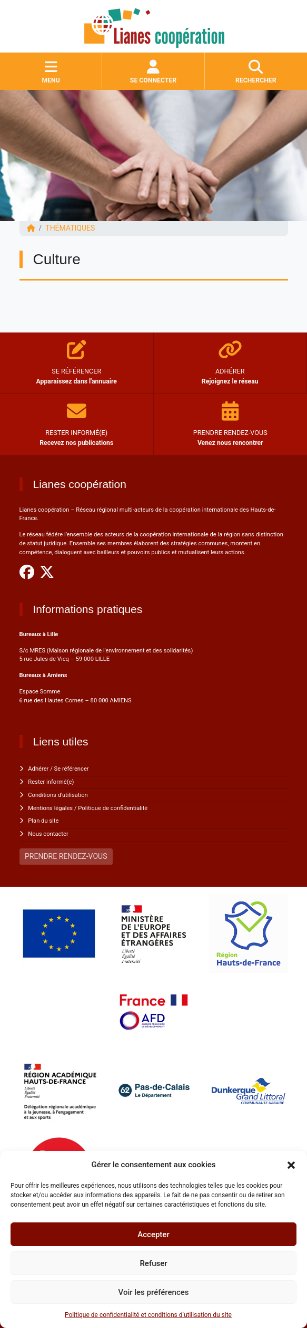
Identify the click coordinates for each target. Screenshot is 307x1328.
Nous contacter (48, 834)
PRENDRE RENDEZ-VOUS (66, 856)
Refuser (153, 1263)
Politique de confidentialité (112, 808)
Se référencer (71, 768)
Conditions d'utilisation (57, 795)
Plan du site (43, 820)
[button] (291, 1164)
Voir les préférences (153, 1292)
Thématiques (70, 228)
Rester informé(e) (51, 782)
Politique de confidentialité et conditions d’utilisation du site (148, 1315)
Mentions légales (50, 808)
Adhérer (38, 768)
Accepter (153, 1234)
